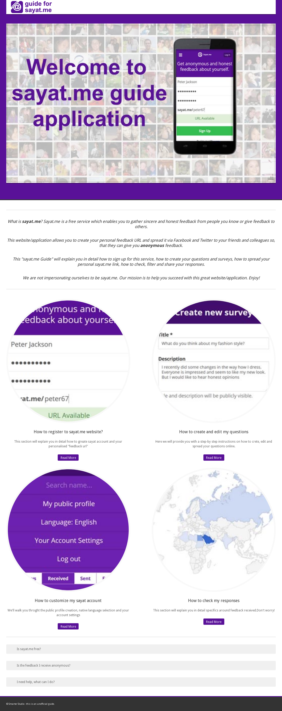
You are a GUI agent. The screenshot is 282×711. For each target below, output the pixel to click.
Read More (68, 458)
